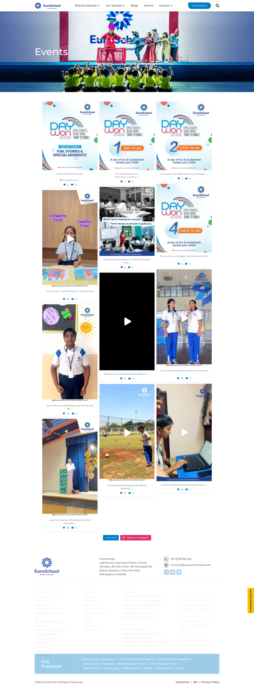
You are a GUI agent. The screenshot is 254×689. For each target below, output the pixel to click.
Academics (42, 602)
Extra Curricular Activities (51, 628)
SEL (37, 615)
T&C (195, 682)
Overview (41, 594)
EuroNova (41, 607)
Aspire (39, 623)
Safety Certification (47, 636)
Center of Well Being (48, 619)
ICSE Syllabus (43, 653)
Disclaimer (183, 682)
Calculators (42, 640)
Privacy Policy (210, 682)
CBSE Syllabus (44, 649)
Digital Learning (45, 632)
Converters (42, 644)
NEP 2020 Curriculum (49, 611)
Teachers (40, 598)
